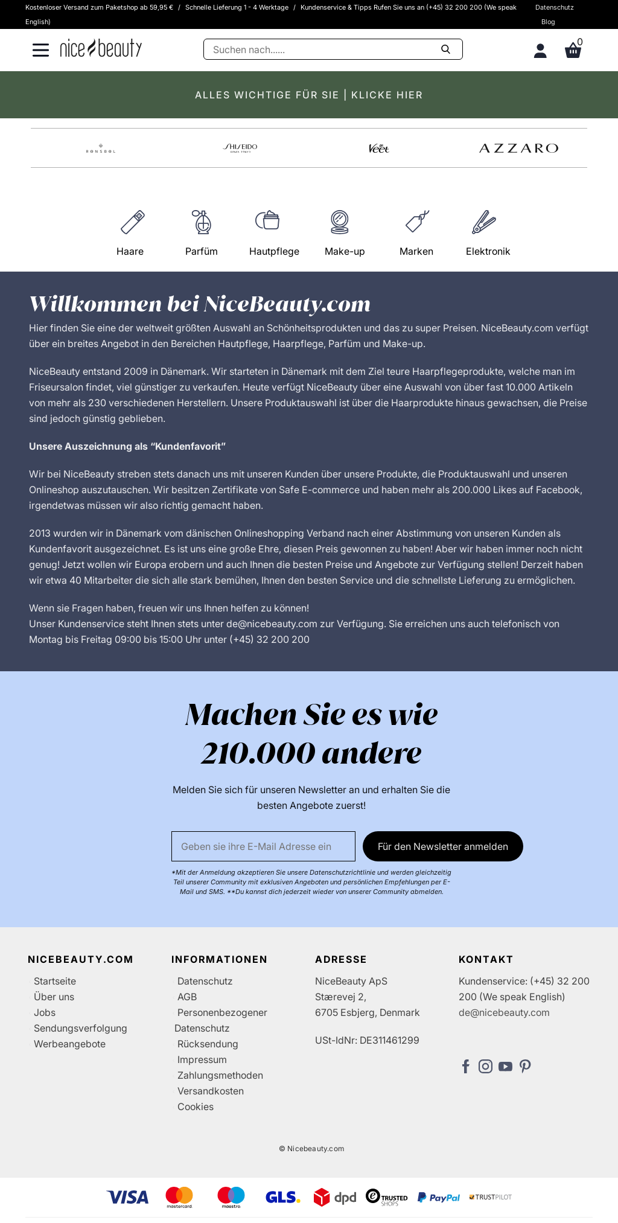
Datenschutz (554, 7)
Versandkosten (210, 1091)
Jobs (45, 1012)
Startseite (55, 981)
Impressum (202, 1059)
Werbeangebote (70, 1044)
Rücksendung (207, 1044)
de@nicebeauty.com (504, 1012)
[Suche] (333, 49)
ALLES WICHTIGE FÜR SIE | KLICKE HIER (309, 95)
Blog (548, 22)
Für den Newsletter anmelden (443, 846)
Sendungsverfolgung (80, 1028)
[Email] (263, 846)
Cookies (195, 1106)
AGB (187, 997)
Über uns (54, 997)
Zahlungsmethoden (220, 1075)
